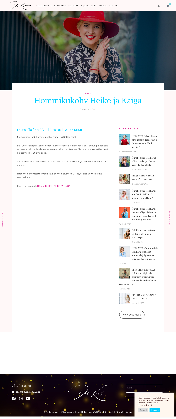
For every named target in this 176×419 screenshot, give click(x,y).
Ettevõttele (60, 5)
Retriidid (73, 5)
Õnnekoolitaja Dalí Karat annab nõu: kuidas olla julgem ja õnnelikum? (143, 194)
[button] (158, 5)
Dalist (94, 5)
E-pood (85, 5)
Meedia (103, 5)
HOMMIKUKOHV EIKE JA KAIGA (53, 186)
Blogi (88, 93)
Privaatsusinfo (89, 412)
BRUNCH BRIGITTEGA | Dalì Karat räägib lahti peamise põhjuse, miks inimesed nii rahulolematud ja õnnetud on (138, 277)
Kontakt (113, 5)
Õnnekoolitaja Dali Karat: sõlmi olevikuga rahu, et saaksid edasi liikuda (144, 161)
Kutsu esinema (44, 5)
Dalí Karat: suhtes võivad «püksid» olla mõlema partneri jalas (143, 234)
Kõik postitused (132, 314)
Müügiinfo (102, 412)
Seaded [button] (143, 410)
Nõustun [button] (155, 410)
